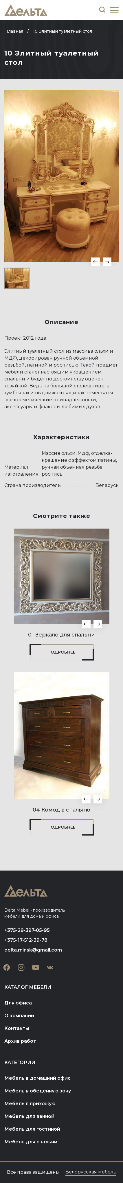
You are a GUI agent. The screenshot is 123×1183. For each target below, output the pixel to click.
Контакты (16, 1028)
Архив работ (20, 1041)
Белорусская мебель (90, 1172)
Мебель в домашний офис (37, 1078)
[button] (95, 261)
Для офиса (18, 1003)
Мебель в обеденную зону (37, 1091)
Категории (19, 1062)
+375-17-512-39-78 (25, 940)
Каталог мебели (27, 987)
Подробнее (61, 652)
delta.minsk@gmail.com (33, 950)
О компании (19, 1015)
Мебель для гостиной (32, 1129)
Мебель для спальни (30, 1142)
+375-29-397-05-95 (27, 930)
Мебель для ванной (29, 1116)
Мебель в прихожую (30, 1103)
